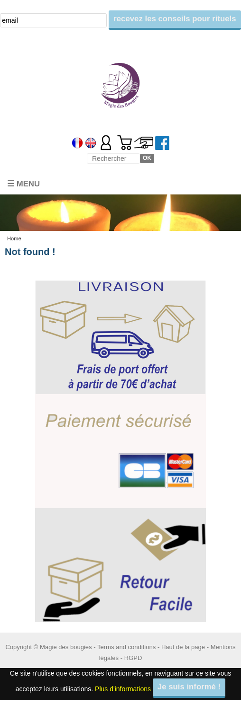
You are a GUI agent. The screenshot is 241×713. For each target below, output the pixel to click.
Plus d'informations (123, 689)
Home (14, 238)
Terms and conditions (126, 647)
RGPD (133, 657)
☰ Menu (23, 183)
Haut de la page (183, 647)
